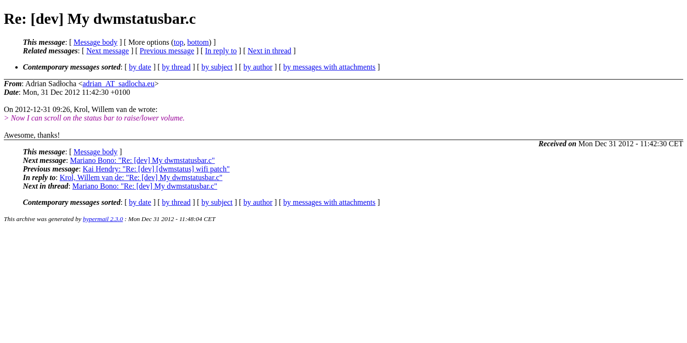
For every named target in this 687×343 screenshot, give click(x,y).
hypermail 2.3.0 (103, 218)
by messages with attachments (329, 67)
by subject (216, 67)
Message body (95, 42)
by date (140, 67)
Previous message (167, 51)
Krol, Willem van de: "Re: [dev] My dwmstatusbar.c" (141, 177)
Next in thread (269, 51)
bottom (197, 42)
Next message (107, 51)
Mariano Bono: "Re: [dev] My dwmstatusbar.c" (142, 160)
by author (257, 67)
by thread (176, 67)
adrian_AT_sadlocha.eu (119, 84)
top (178, 42)
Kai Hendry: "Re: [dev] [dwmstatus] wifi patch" (156, 169)
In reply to (221, 51)
